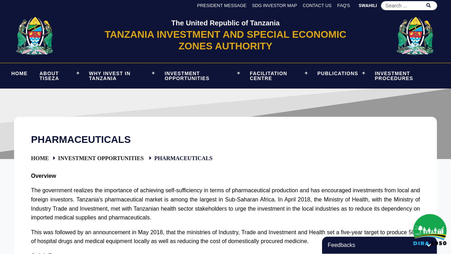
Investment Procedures (394, 76)
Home (40, 158)
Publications (337, 73)
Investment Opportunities (187, 76)
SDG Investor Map (274, 5)
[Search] (409, 5)
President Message (221, 5)
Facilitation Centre (268, 76)
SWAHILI (368, 5)
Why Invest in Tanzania (110, 76)
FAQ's (343, 5)
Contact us (317, 5)
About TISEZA (49, 76)
